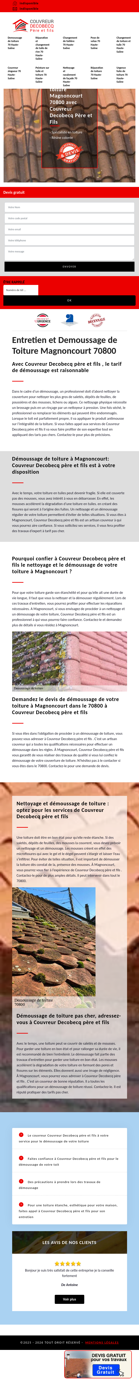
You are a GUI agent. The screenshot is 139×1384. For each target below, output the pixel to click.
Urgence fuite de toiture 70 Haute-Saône (122, 74)
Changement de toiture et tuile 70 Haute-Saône (123, 44)
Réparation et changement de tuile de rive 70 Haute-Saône (43, 48)
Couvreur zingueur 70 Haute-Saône (14, 73)
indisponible (25, 9)
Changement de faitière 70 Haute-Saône (70, 43)
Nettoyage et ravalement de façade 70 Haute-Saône (70, 76)
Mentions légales (102, 1342)
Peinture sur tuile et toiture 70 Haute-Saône (42, 74)
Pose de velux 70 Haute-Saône (95, 43)
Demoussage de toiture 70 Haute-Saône (15, 43)
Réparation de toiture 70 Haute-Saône (97, 73)
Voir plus (69, 1299)
